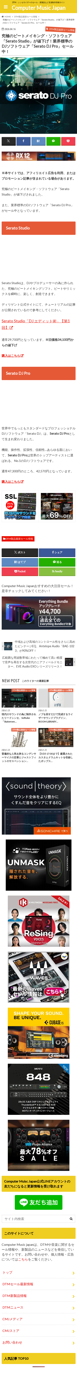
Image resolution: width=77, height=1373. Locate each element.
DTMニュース (12, 1307)
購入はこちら (11, 355)
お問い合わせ (12, 1342)
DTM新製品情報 (14, 1296)
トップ (7, 1272)
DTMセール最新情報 (17, 1284)
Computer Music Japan (39, 8)
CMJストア (10, 1330)
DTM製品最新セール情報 (19, 538)
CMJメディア (12, 1319)
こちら (23, 1259)
